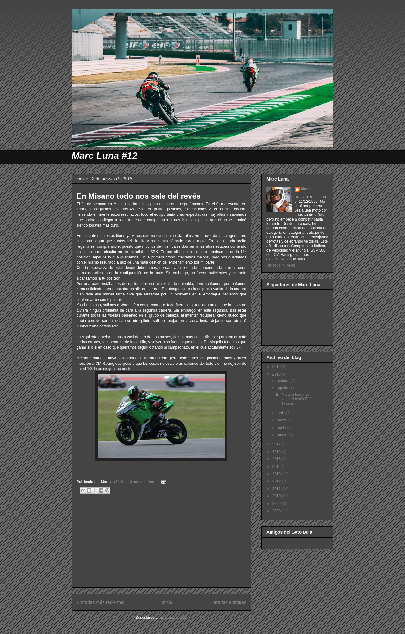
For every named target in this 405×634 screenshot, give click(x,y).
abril (281, 428)
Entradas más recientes (100, 602)
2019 (277, 366)
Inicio (167, 602)
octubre (283, 380)
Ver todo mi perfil (280, 265)
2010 (277, 496)
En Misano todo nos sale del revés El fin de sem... (295, 399)
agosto (283, 388)
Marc (305, 189)
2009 (277, 503)
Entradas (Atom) (173, 617)
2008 (277, 511)
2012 (277, 481)
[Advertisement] (161, 543)
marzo (283, 435)
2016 (277, 452)
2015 (277, 459)
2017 (277, 444)
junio (281, 413)
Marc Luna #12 (104, 155)
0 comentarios (142, 482)
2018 (277, 374)
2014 (277, 466)
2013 (277, 474)
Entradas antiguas (227, 602)
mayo (282, 420)
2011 (277, 489)
